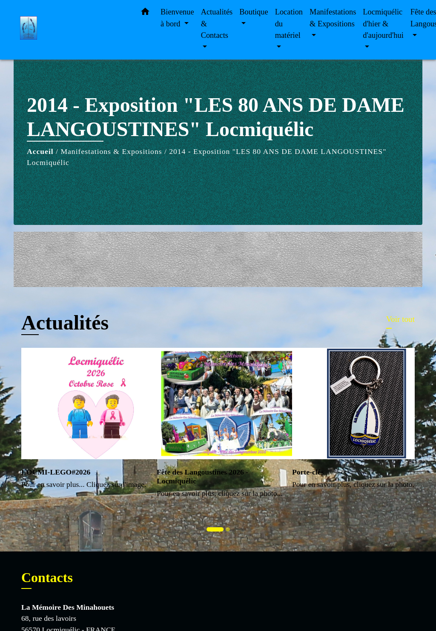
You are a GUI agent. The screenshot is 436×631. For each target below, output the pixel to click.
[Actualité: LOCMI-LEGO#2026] (82, 423)
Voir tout (400, 319)
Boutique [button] (253, 12)
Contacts (47, 577)
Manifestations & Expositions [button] (333, 18)
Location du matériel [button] (289, 24)
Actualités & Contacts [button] (217, 24)
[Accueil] (73, 30)
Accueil (40, 151)
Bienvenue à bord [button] (177, 18)
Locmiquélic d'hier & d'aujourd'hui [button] (383, 24)
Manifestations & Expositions (111, 151)
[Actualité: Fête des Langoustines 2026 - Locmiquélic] (218, 428)
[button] (145, 13)
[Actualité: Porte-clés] (353, 423)
